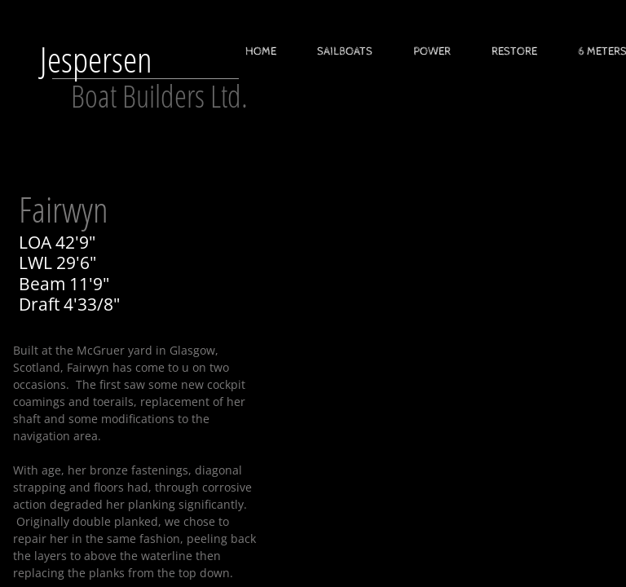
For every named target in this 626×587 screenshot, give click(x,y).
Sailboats (345, 51)
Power (432, 51)
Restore (514, 51)
